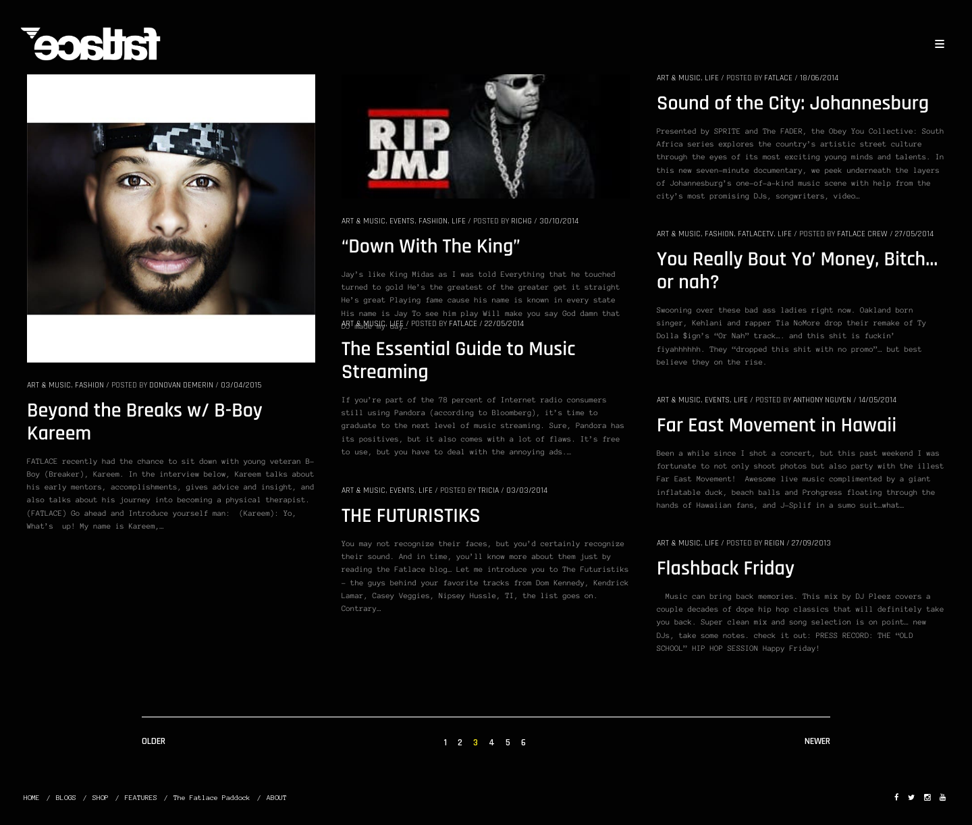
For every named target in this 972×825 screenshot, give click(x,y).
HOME (32, 797)
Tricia (488, 490)
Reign (774, 543)
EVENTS (401, 221)
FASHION (89, 385)
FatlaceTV (756, 234)
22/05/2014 (504, 324)
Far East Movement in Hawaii (776, 426)
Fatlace (778, 78)
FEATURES (141, 797)
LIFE (459, 221)
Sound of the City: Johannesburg (793, 104)
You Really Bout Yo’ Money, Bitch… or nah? (797, 271)
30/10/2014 (558, 221)
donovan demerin (181, 385)
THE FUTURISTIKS (411, 516)
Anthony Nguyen (822, 400)
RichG (521, 221)
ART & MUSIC (49, 385)
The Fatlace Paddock (211, 797)
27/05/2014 (914, 234)
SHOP (100, 797)
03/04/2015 (241, 385)
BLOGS (66, 797)
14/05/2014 (877, 400)
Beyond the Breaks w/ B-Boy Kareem (145, 422)
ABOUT (277, 797)
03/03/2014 (526, 490)
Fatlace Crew (862, 234)
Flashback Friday (725, 569)
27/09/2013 (811, 543)
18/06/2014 (819, 78)
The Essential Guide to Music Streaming (458, 361)
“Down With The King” (431, 247)
